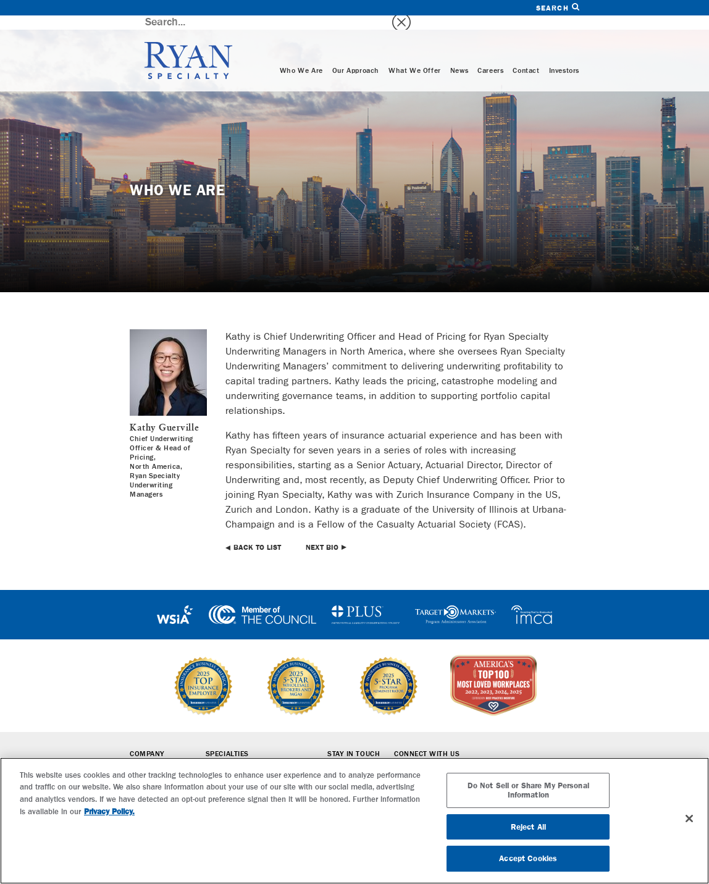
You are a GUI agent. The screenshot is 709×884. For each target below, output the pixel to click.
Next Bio (322, 533)
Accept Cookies (528, 858)
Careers (490, 57)
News (459, 57)
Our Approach (355, 57)
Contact (526, 57)
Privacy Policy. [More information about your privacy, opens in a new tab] (109, 811)
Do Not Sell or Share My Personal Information (528, 790)
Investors (564, 57)
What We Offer (414, 57)
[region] (354, 820)
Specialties (227, 740)
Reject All (528, 826)
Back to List (257, 533)
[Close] (689, 818)
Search (557, 7)
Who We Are (301, 57)
